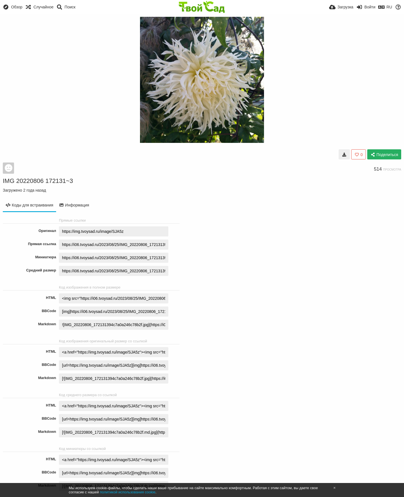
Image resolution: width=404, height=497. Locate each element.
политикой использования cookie (127, 492)
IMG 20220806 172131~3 (38, 180)
